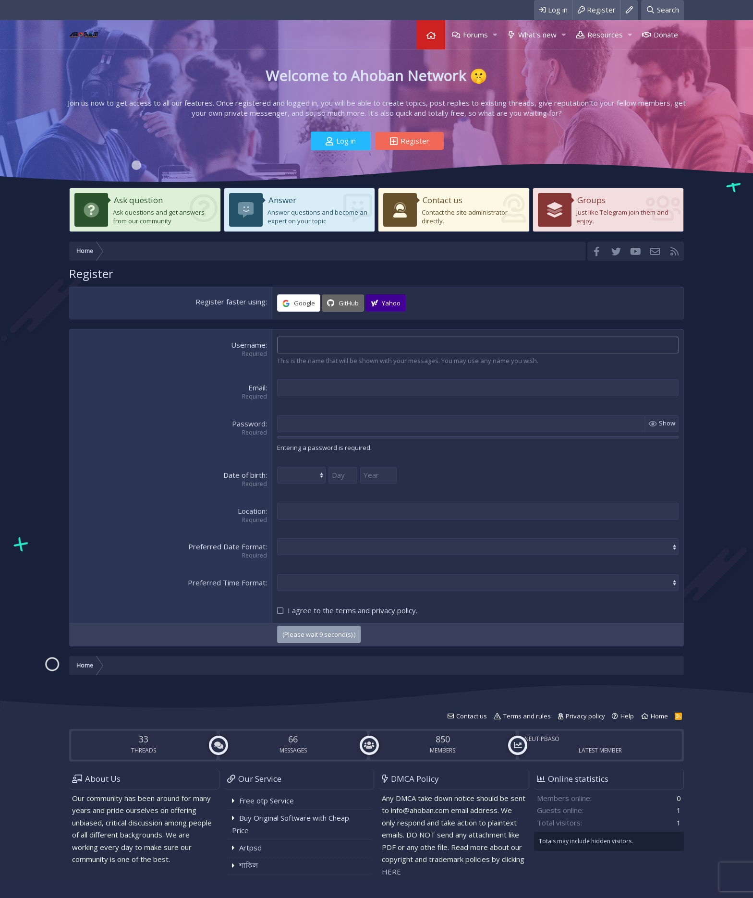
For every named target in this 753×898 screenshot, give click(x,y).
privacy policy (394, 610)
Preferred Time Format (227, 582)
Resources (605, 34)
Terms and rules (527, 716)
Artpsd (250, 847)
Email (257, 387)
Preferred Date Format (227, 546)
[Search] (662, 10)
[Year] (378, 475)
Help (627, 716)
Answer (282, 200)
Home (430, 34)
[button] (494, 34)
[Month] (301, 475)
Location (252, 511)
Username (248, 345)
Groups (591, 200)
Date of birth (244, 475)
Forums (475, 34)
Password (249, 423)
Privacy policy (585, 716)
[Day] (342, 475)
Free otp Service (266, 800)
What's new (537, 34)
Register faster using (230, 301)
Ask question (138, 200)
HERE (391, 871)
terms (346, 610)
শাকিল (248, 865)
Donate (666, 34)
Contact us (442, 200)
